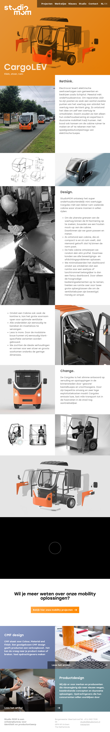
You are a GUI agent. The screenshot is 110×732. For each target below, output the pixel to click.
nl (102, 3)
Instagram (85, 724)
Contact (93, 3)
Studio (82, 3)
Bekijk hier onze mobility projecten (53, 610)
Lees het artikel (61, 665)
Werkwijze (60, 3)
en (105, 3)
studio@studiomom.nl (90, 722)
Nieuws (72, 3)
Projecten (47, 3)
